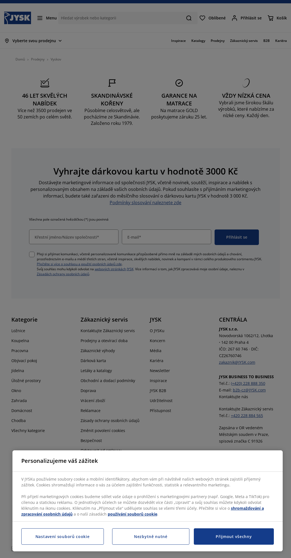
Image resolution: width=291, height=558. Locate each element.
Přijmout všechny (234, 536)
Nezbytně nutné (151, 536)
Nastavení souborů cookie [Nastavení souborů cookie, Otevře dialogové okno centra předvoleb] (62, 536)
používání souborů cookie (132, 514)
